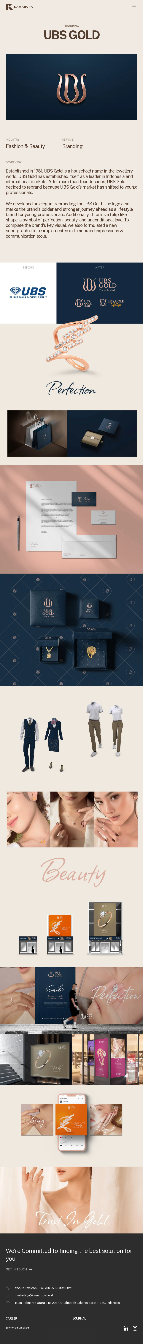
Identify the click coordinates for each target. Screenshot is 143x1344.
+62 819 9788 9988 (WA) (56, 1281)
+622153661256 (26, 1281)
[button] (133, 6)
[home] (19, 7)
